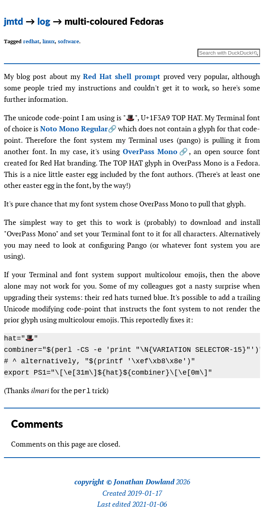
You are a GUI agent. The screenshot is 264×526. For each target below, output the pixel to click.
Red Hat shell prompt (122, 76)
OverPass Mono (150, 151)
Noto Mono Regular (74, 128)
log (43, 21)
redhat (31, 41)
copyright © (93, 482)
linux (48, 41)
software (68, 41)
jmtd (13, 21)
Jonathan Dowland (144, 482)
